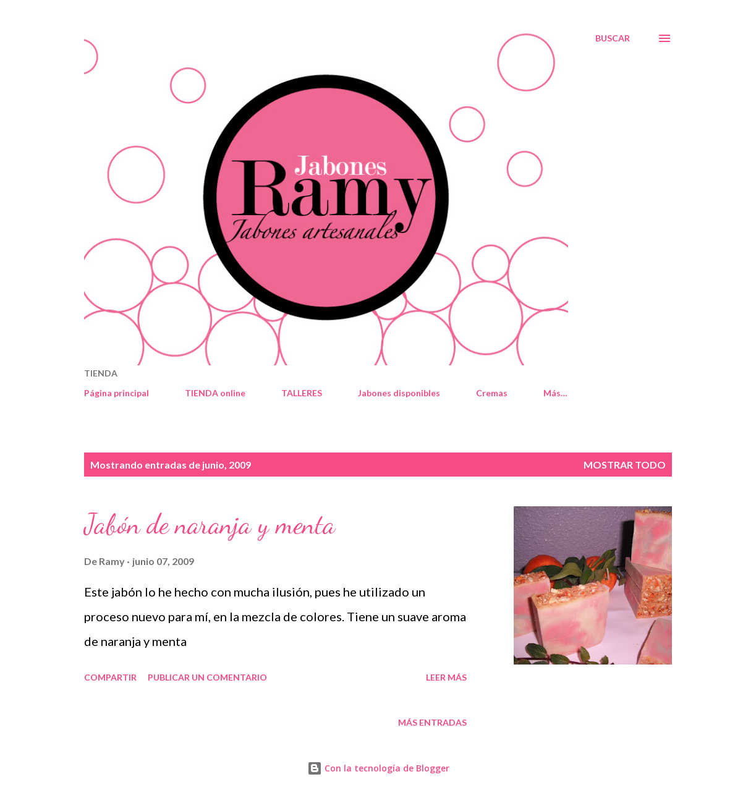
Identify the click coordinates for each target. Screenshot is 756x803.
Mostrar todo (625, 464)
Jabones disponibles (399, 393)
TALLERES (301, 393)
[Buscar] (612, 38)
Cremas (492, 393)
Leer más (446, 677)
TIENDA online (215, 393)
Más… (555, 393)
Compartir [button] (110, 677)
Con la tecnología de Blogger (378, 768)
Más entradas (432, 722)
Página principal (116, 393)
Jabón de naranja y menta (209, 524)
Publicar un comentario (207, 677)
